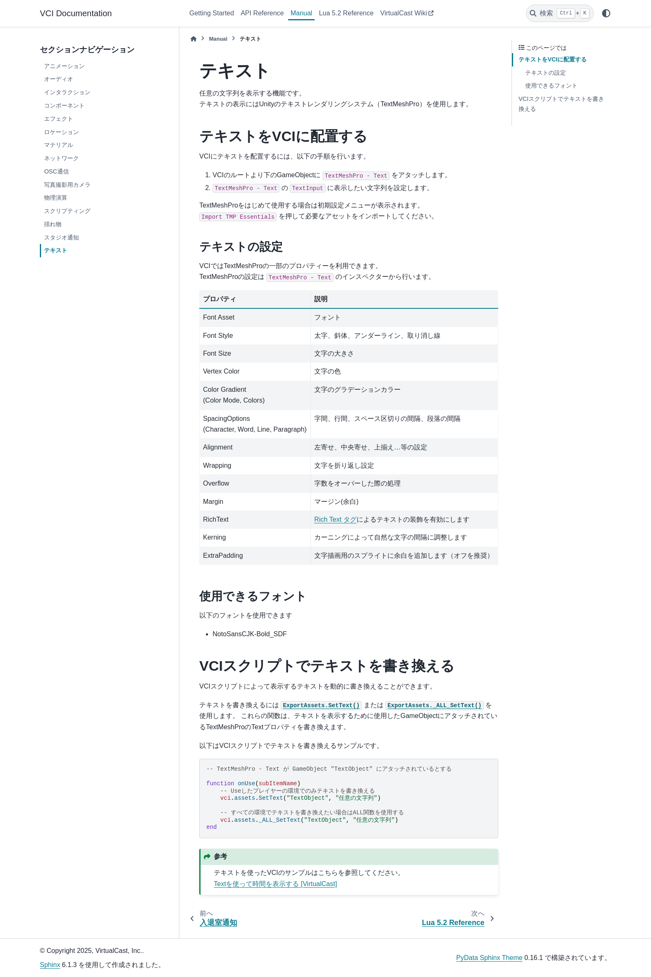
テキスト (55, 250)
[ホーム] (193, 38)
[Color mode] (606, 13)
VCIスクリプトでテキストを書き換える (561, 103)
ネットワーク (61, 158)
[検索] (560, 13)
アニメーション (64, 66)
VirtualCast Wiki (403, 13)
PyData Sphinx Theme (489, 957)
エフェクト (58, 118)
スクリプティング (67, 211)
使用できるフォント (551, 85)
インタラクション (67, 92)
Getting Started (211, 13)
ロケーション (61, 132)
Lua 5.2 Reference (346, 13)
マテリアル (58, 145)
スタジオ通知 (61, 237)
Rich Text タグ (335, 519)
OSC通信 (56, 171)
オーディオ (58, 79)
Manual (301, 13)
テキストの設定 (545, 72)
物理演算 (55, 197)
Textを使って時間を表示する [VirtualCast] (275, 883)
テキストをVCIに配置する (553, 59)
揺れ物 (52, 224)
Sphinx (50, 964)
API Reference (262, 13)
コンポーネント (64, 105)
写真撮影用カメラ (67, 184)
